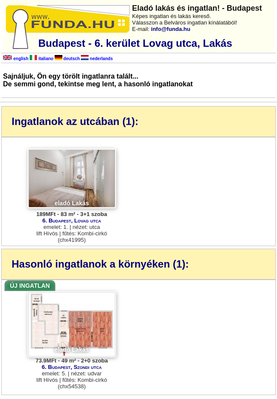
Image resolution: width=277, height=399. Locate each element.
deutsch (67, 58)
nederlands (97, 58)
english (15, 58)
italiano (41, 58)
